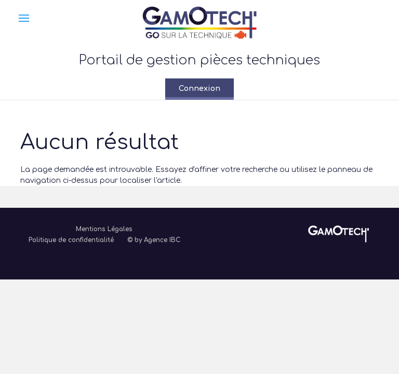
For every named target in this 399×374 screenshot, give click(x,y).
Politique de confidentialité (71, 240)
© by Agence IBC (153, 240)
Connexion (199, 88)
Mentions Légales (104, 229)
